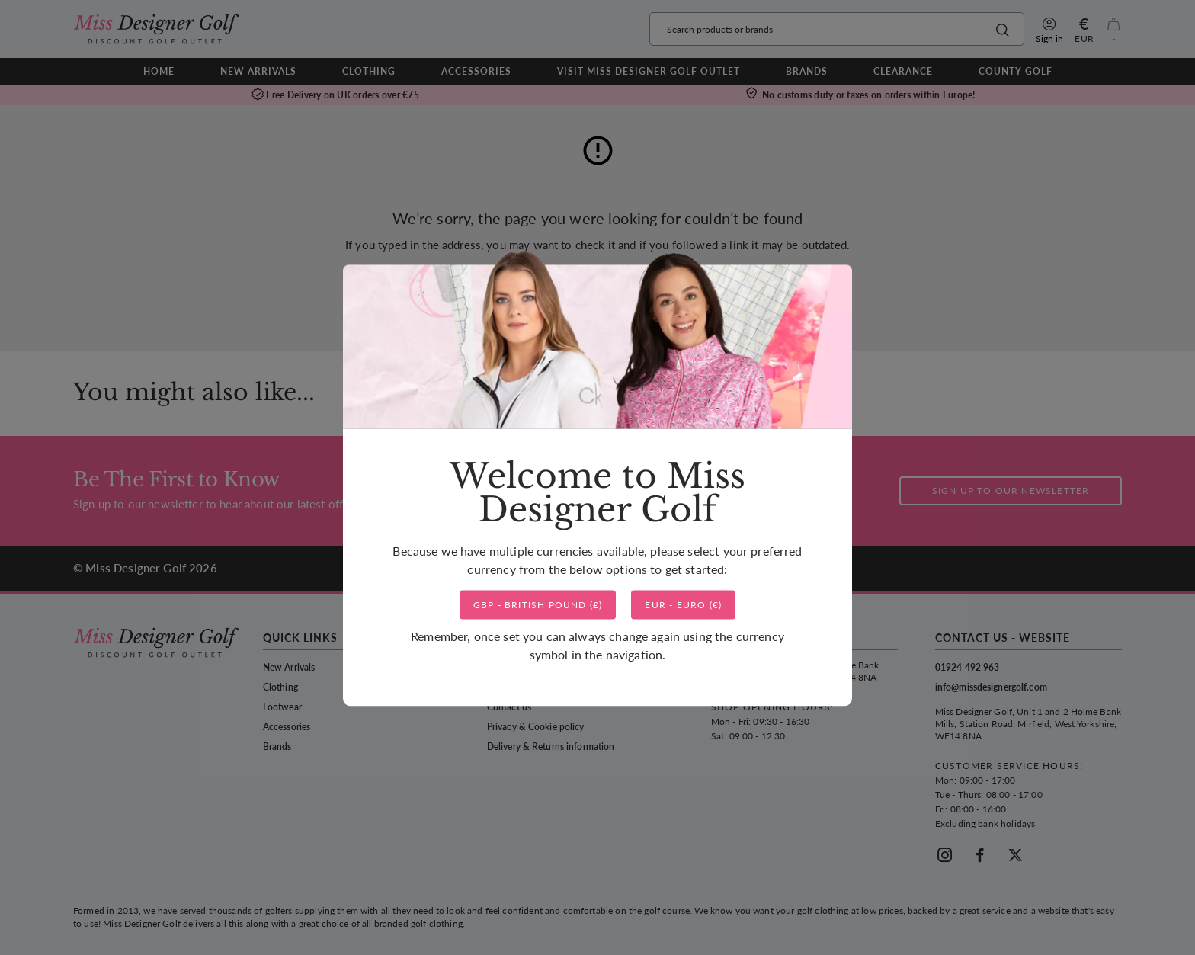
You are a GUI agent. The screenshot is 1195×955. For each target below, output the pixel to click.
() (538, 604)
